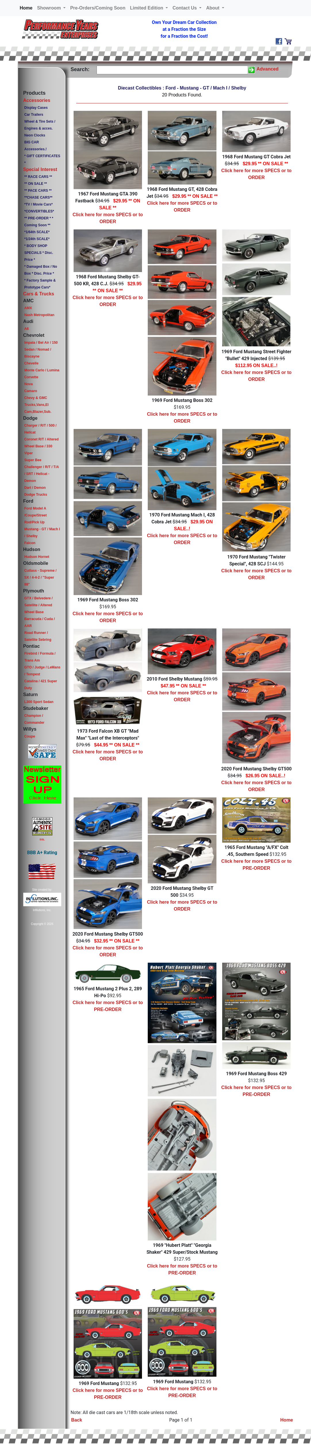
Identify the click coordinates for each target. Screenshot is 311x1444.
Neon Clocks (34, 135)
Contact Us (185, 7)
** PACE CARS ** (37, 191)
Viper (28, 453)
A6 (26, 329)
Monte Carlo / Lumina (41, 370)
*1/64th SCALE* (36, 232)
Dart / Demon (35, 488)
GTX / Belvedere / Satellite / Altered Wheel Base (38, 605)
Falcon (29, 543)
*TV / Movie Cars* (38, 204)
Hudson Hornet (36, 557)
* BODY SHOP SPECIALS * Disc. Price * (38, 253)
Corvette (31, 377)
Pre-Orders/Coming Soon (97, 7)
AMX (28, 308)
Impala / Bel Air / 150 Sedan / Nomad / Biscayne (40, 349)
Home (27, 7)
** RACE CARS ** (38, 177)
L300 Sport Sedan (38, 702)
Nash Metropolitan (39, 315)
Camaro (30, 391)
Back (76, 1420)
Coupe (29, 736)
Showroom (49, 7)
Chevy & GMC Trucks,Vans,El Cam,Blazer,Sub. (37, 405)
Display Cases (35, 108)
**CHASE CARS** (38, 197)
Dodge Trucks (35, 495)
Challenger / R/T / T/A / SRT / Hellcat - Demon (41, 474)
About (213, 7)
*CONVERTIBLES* (39, 211)
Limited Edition (147, 7)
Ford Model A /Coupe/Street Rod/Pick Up (35, 515)
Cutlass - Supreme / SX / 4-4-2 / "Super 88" (40, 577)
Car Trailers (33, 115)
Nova (28, 384)
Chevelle (31, 363)
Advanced (268, 68)
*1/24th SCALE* (36, 239)
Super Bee (32, 460)
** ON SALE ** (35, 184)
